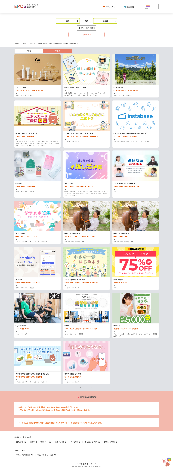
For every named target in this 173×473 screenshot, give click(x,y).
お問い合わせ (111, 442)
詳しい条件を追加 (86, 28)
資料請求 (76, 442)
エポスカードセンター (40, 442)
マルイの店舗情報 (24, 455)
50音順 (57, 51)
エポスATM (61, 442)
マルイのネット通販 (46, 455)
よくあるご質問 (92, 442)
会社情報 (21, 442)
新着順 (29, 51)
